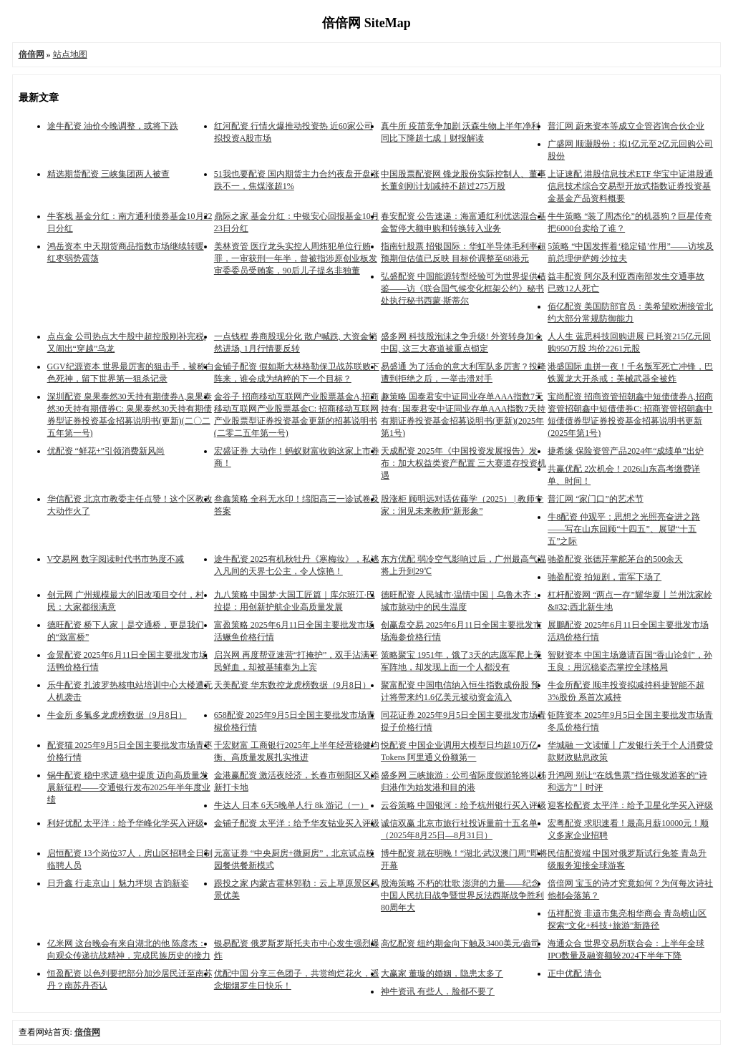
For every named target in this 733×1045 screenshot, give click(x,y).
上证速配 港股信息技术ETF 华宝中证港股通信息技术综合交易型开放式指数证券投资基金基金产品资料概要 (630, 186)
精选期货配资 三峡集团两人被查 (108, 174)
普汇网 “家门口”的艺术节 (596, 499)
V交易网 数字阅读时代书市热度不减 (116, 559)
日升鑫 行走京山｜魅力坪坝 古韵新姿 (118, 883)
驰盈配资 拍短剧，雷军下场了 (604, 577)
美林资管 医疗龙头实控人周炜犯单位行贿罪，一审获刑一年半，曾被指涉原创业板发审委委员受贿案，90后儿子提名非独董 (295, 258)
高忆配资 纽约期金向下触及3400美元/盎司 (460, 943)
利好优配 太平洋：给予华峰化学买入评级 (125, 823)
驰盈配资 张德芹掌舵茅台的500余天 (615, 559)
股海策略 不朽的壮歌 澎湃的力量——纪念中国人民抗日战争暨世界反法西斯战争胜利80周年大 (462, 895)
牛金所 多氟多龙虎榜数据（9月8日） (117, 715)
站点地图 (70, 54)
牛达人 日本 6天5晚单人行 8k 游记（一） (291, 805)
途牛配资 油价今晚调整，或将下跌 (112, 126)
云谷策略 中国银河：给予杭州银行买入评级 (463, 805)
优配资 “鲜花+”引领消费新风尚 (106, 451)
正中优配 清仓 (574, 973)
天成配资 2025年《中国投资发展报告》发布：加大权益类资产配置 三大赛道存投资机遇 (463, 463)
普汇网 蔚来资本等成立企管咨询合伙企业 (626, 126)
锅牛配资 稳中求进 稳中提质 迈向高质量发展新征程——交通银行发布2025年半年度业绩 (128, 787)
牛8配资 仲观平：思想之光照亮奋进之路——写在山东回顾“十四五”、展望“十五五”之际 (624, 529)
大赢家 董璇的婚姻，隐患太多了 (442, 973)
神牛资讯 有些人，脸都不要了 (438, 991)
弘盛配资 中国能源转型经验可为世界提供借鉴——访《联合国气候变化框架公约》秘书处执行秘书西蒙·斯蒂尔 (463, 288)
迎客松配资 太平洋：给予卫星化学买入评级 (630, 805)
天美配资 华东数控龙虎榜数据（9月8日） (292, 685)
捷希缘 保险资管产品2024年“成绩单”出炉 (626, 451)
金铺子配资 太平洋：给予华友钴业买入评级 (296, 823)
